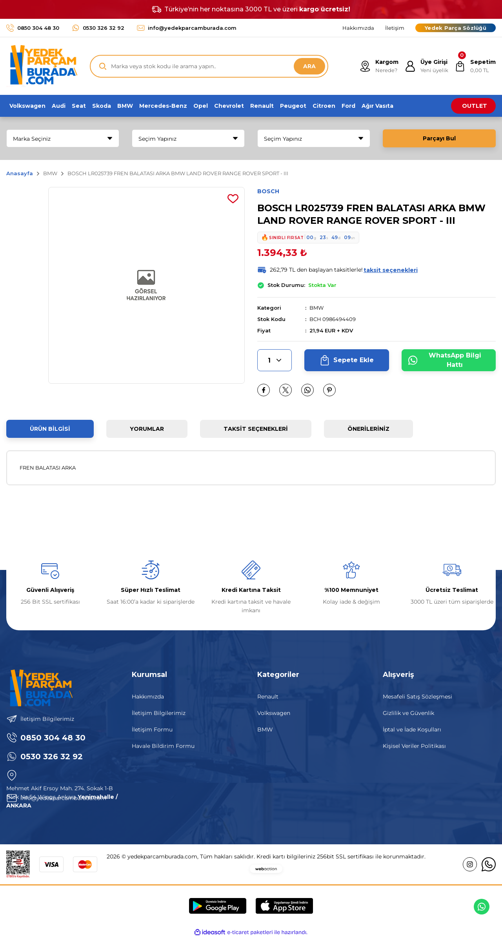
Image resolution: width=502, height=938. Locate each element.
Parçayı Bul (439, 138)
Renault (267, 696)
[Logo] (41, 66)
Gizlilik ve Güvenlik (408, 713)
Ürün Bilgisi (50, 428)
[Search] (209, 66)
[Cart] (475, 66)
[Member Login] (426, 66)
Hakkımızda (148, 696)
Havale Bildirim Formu (163, 745)
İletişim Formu (152, 729)
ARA (309, 66)
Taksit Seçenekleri (256, 428)
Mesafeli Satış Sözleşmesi (417, 696)
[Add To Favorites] (232, 198)
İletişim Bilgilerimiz (159, 713)
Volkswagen (273, 713)
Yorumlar (147, 428)
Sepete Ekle (346, 360)
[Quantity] (274, 360)
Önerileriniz (368, 428)
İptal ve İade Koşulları (412, 729)
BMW (316, 308)
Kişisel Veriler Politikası (414, 745)
